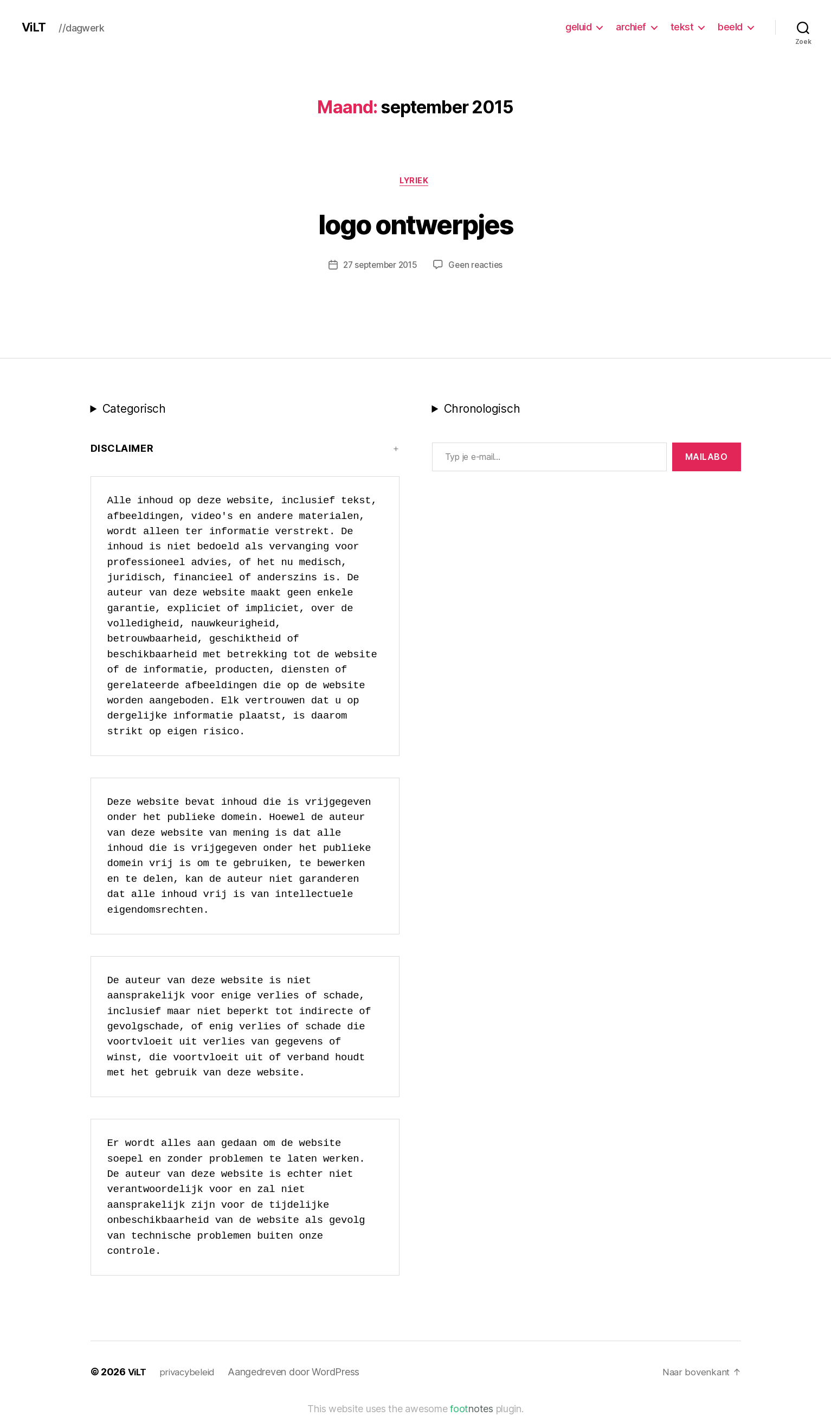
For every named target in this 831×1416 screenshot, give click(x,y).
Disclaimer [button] (122, 450)
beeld (730, 27)
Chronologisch (482, 410)
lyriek (415, 182)
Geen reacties (478, 266)
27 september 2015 (378, 266)
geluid (578, 27)
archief (631, 27)
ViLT (35, 27)
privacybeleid (191, 1374)
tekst (682, 27)
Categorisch (134, 410)
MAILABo (706, 458)
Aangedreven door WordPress (298, 1374)
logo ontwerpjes (415, 223)
